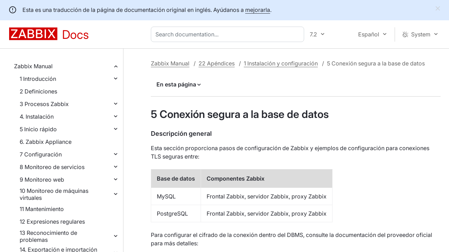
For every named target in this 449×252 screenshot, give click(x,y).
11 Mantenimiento (42, 208)
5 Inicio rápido (38, 129)
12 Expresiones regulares (52, 221)
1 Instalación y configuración (281, 63)
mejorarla (257, 9)
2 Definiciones (38, 91)
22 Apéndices (217, 63)
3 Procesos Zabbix (44, 103)
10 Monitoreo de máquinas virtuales (54, 194)
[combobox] (229, 34)
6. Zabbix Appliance (46, 141)
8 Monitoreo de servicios (52, 166)
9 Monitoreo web (42, 179)
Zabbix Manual (33, 66)
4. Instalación (37, 116)
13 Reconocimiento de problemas (48, 236)
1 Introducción (38, 78)
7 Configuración (41, 154)
